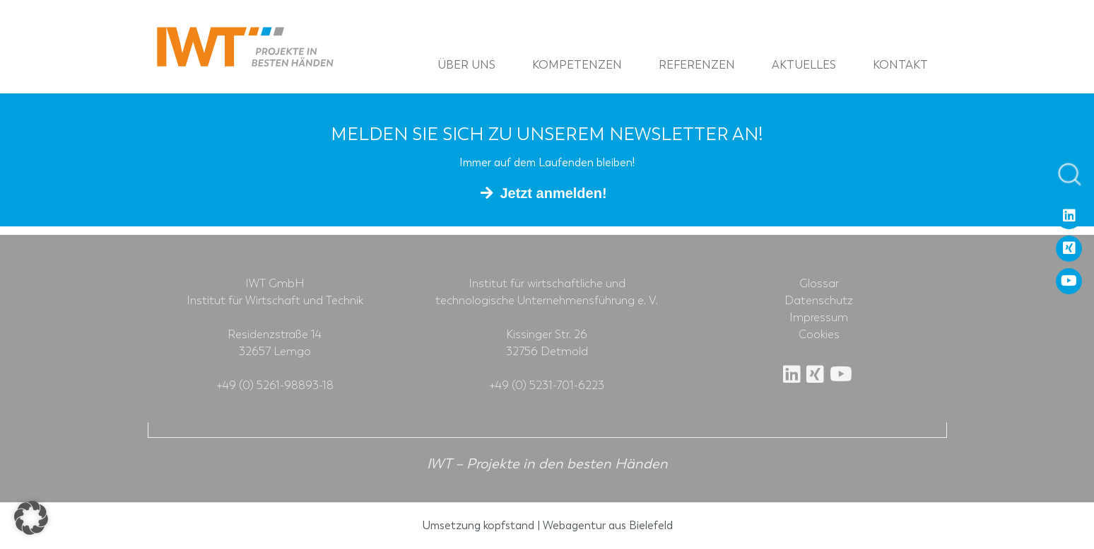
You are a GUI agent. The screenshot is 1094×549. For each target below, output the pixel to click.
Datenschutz (818, 300)
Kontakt (900, 64)
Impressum (818, 317)
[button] (31, 518)
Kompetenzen (577, 64)
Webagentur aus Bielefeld (608, 525)
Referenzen (697, 64)
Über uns (466, 64)
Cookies (819, 334)
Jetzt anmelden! (553, 193)
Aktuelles (804, 64)
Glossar (819, 283)
